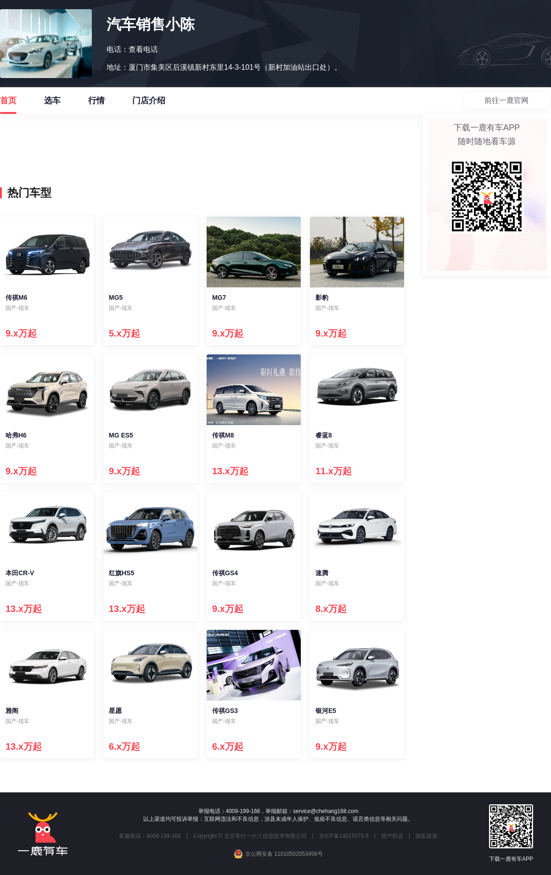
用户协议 (392, 836)
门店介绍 (148, 105)
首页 (8, 105)
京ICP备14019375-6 (344, 836)
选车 (52, 105)
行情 (96, 105)
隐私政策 (427, 836)
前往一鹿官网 (506, 100)
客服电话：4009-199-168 (150, 836)
